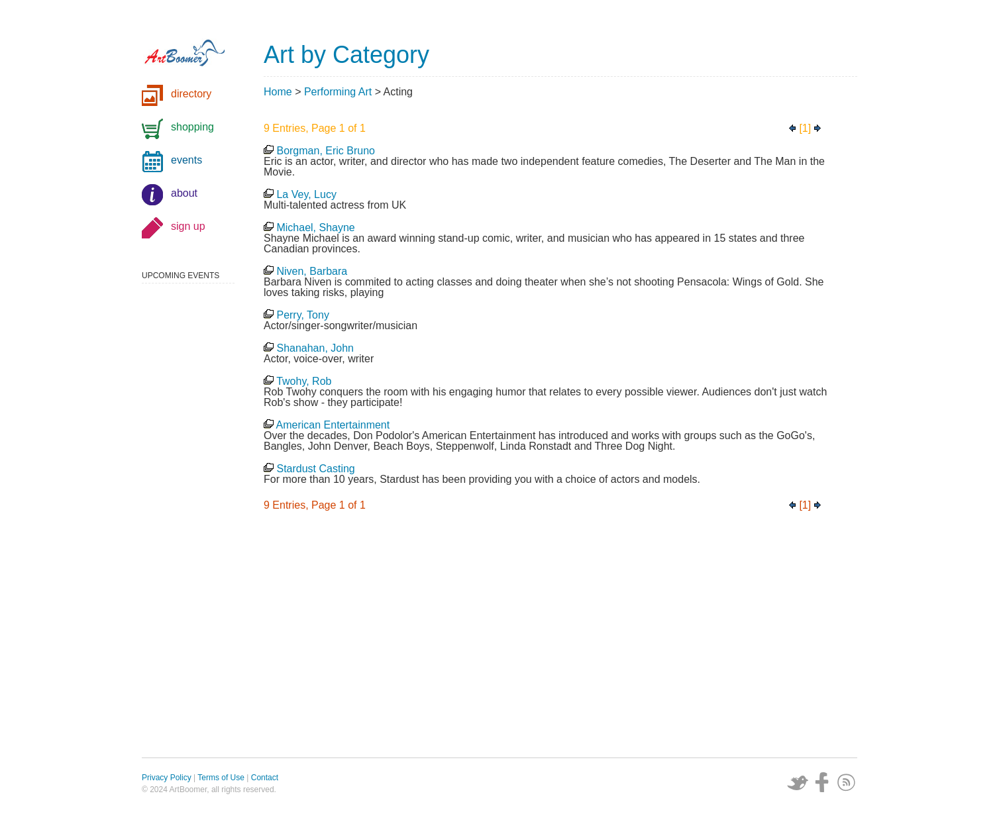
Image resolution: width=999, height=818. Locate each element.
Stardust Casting (315, 468)
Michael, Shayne (315, 227)
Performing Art (338, 91)
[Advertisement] (560, 638)
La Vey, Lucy (306, 194)
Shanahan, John (315, 348)
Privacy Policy (166, 777)
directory (191, 93)
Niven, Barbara (311, 271)
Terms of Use (220, 777)
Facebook (822, 782)
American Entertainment (333, 425)
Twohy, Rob (303, 381)
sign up (188, 226)
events (186, 160)
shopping (192, 126)
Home (278, 91)
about (184, 193)
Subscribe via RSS (846, 782)
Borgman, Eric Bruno (325, 150)
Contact (264, 777)
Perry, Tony (302, 315)
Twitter (797, 782)
